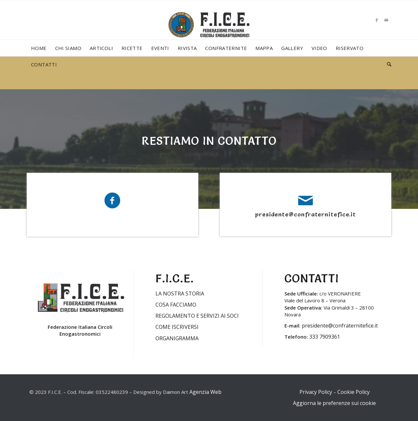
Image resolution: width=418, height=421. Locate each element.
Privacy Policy (315, 392)
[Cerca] (387, 64)
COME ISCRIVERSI (177, 326)
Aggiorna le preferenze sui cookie (334, 403)
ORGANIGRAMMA (177, 338)
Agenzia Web (205, 392)
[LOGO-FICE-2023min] (209, 31)
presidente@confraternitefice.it (305, 214)
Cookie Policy (353, 392)
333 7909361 (324, 336)
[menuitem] (39, 48)
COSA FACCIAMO (175, 304)
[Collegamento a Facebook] (376, 20)
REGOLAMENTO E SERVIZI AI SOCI (197, 315)
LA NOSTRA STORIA (179, 293)
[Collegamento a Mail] (386, 20)
